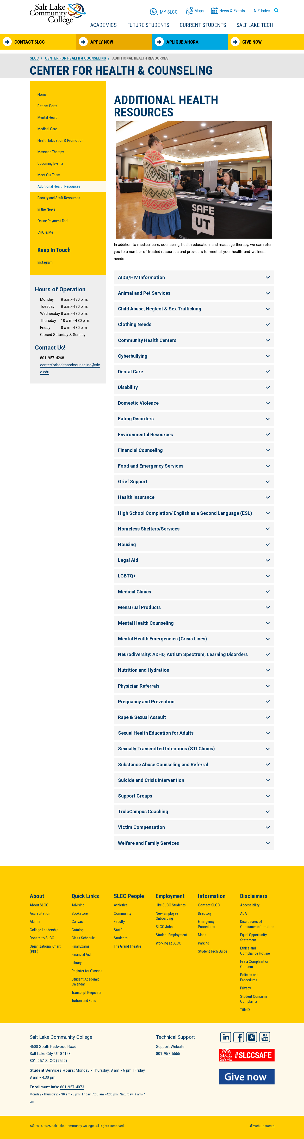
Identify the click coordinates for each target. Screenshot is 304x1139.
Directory (205, 913)
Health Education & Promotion (60, 140)
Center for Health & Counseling (75, 58)
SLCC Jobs (164, 926)
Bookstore (80, 913)
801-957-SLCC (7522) (48, 1060)
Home (42, 94)
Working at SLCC (168, 943)
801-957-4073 (72, 1087)
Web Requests (264, 1126)
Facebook (238, 1036)
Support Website (170, 1046)
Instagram (45, 262)
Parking (203, 943)
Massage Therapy (51, 152)
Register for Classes (87, 971)
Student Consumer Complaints (254, 999)
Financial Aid (81, 954)
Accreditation (40, 913)
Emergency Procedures (206, 924)
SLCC (34, 58)
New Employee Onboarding (167, 916)
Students (121, 938)
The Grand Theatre (127, 946)
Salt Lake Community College (58, 14)
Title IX (245, 1009)
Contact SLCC (24, 41)
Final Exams (81, 946)
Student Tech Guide (212, 951)
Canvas (77, 921)
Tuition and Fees (84, 1000)
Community (122, 913)
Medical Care (47, 129)
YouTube (264, 1036)
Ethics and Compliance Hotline (255, 951)
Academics (103, 25)
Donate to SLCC (42, 938)
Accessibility (249, 905)
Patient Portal (48, 106)
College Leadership (44, 930)
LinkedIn (225, 1036)
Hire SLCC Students (171, 905)
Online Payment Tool (53, 221)
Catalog (78, 930)
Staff (118, 930)
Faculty (119, 921)
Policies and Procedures (249, 977)
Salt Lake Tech (255, 25)
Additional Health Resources (59, 186)
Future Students (148, 25)
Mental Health (48, 117)
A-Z (261, 10)
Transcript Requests (87, 992)
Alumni (35, 921)
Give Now (246, 41)
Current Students (203, 25)
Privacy (245, 988)
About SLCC (39, 905)
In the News (46, 209)
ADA (243, 913)
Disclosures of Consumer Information (257, 924)
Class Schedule (83, 938)
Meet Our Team (49, 175)
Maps (202, 935)
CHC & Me (45, 232)
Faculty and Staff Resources (59, 198)
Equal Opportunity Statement (253, 937)
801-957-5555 (168, 1053)
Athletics (121, 905)
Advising (78, 905)
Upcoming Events (51, 163)
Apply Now (96, 41)
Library (77, 962)
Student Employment (171, 935)
